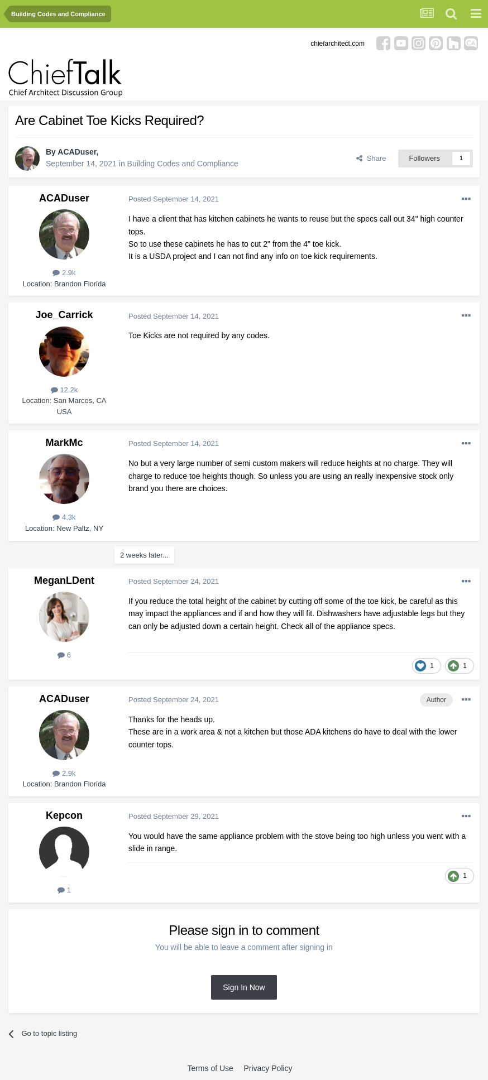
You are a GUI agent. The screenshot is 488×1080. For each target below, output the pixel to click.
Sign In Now (244, 987)
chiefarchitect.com (337, 43)
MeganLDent (64, 580)
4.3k (63, 517)
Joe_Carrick (64, 314)
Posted (173, 199)
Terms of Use (210, 1068)
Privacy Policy (267, 1068)
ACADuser (77, 151)
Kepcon (64, 815)
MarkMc (64, 442)
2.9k (63, 272)
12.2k (64, 390)
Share (371, 158)
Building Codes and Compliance (182, 163)
